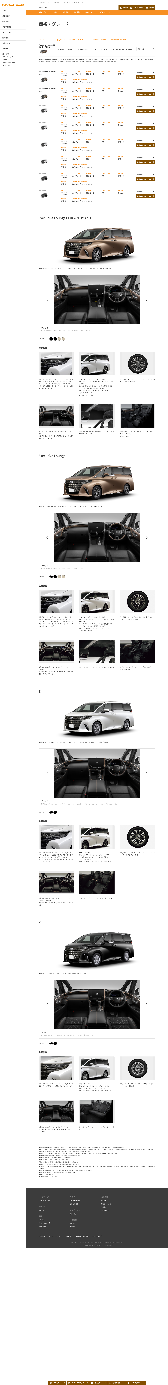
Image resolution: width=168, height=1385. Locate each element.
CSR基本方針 (105, 1210)
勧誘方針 (5, 59)
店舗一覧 (41, 1210)
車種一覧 (41, 1220)
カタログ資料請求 (137, 8)
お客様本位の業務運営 (8, 62)
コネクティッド (90, 12)
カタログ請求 (42, 1227)
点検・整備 (73, 1214)
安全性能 (77, 12)
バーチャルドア (43, 1223)
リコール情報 (6, 65)
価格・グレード (44, 12)
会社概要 (104, 1196)
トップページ (44, 1196)
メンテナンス (75, 1210)
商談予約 (150, 8)
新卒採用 (72, 1223)
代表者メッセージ (106, 1204)
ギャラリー (104, 12)
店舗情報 (42, 1206)
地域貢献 (103, 1207)
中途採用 (72, 1227)
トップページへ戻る (44, 1201)
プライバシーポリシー (8, 57)
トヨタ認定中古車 (75, 1201)
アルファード (43, 7)
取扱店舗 (124, 8)
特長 (55, 12)
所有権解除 (5, 54)
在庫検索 (72, 1204)
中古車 (72, 1196)
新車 (40, 1216)
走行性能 (65, 12)
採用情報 (73, 1219)
